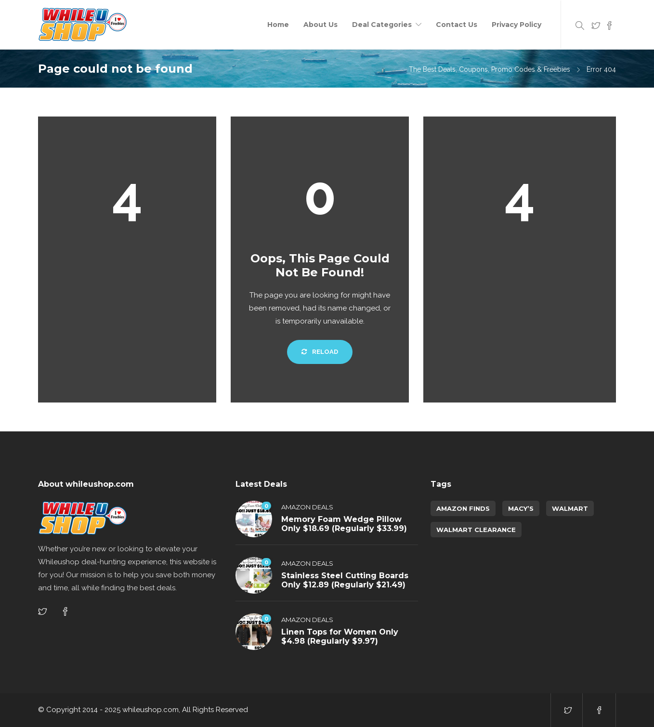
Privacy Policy (516, 24)
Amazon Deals (307, 507)
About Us (320, 24)
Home (278, 24)
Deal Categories (382, 24)
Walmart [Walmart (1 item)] (570, 508)
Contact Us (456, 24)
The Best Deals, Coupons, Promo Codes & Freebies (489, 69)
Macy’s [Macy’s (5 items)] (521, 508)
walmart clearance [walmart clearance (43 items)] (476, 529)
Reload (319, 351)
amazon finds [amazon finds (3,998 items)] (463, 508)
